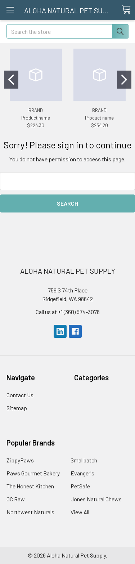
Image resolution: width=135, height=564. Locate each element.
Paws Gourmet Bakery (33, 473)
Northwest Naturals (30, 512)
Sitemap (16, 407)
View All (80, 512)
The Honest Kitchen (30, 486)
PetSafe (80, 486)
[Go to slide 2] (124, 80)
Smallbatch (84, 460)
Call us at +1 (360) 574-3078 (68, 311)
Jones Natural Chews (96, 499)
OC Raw (15, 499)
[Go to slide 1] (11, 80)
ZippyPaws (20, 460)
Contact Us (19, 394)
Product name (35, 118)
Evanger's (82, 473)
